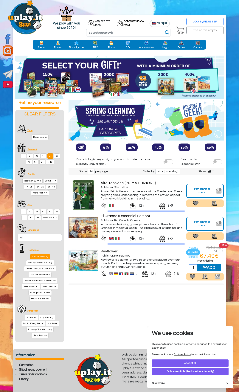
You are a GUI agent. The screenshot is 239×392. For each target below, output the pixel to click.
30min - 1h (50, 181)
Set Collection (49, 286)
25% (131, 147)
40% (158, 147)
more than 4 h (40, 193)
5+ (50, 156)
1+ (23, 156)
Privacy (23, 379)
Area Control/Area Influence (40, 268)
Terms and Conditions (33, 374)
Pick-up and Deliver (40, 292)
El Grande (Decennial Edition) (125, 216)
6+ (57, 156)
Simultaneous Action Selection (40, 280)
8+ (35, 162)
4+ (43, 156)
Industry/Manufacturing (40, 329)
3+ (36, 156)
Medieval (52, 323)
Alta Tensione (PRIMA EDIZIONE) (128, 183)
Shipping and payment (33, 369)
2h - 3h (40, 187)
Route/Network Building (40, 262)
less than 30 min (32, 181)
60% (210, 147)
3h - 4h (51, 187)
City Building (47, 317)
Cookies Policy (182, 354)
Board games (40, 137)
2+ (30, 156)
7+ (29, 162)
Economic (31, 317)
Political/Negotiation (33, 323)
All (80, 147)
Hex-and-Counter (40, 298)
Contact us (26, 365)
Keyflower (109, 251)
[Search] (128, 33)
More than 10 (50, 217)
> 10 (50, 162)
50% (184, 147)
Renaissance (40, 335)
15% (106, 147)
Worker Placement (40, 274)
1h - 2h (28, 187)
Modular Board (31, 286)
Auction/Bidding (40, 256)
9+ (42, 162)
